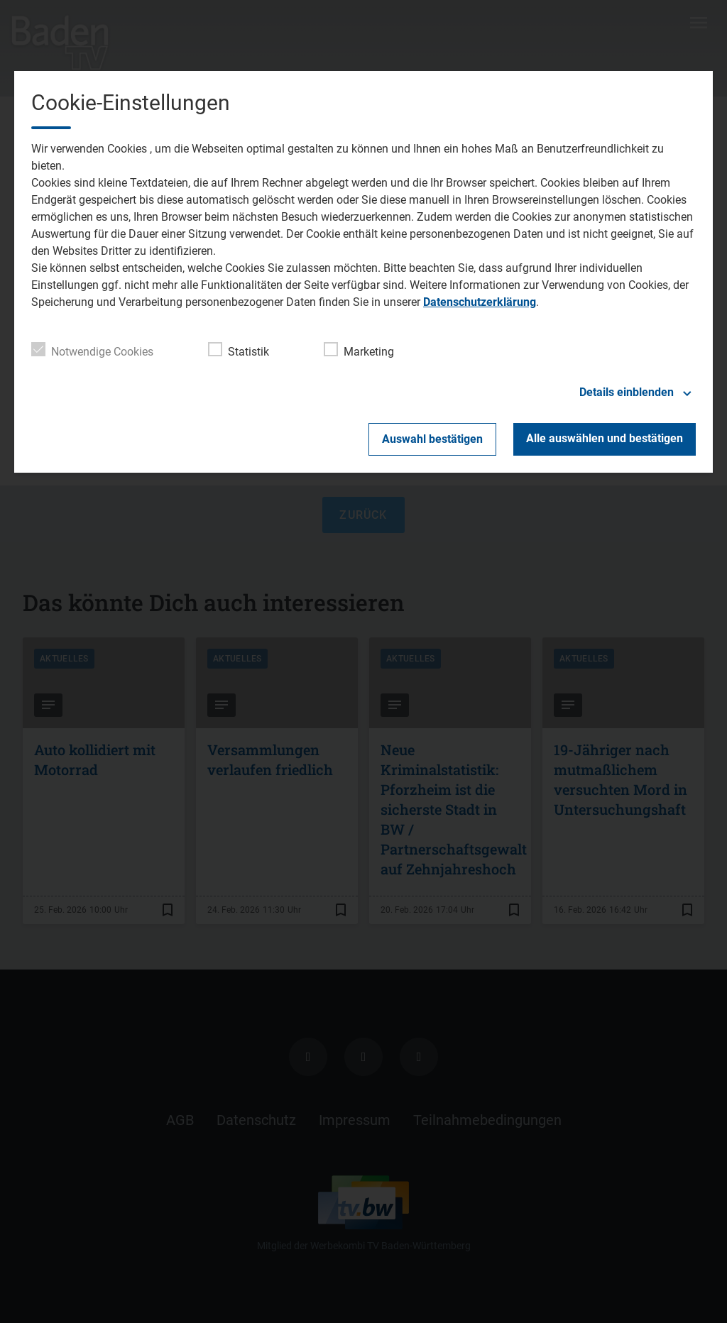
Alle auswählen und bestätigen (604, 438)
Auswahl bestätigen (432, 439)
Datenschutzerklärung (479, 302)
